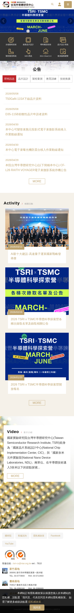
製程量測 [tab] (37, 78)
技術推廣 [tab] (65, 78)
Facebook (55, 535)
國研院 (8, 535)
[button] (3, 21)
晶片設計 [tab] (23, 78)
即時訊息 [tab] (9, 78)
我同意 (37, 607)
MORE (37, 181)
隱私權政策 (34, 601)
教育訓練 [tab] (51, 78)
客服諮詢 (22, 535)
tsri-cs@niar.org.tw (22, 563)
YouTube (9, 543)
